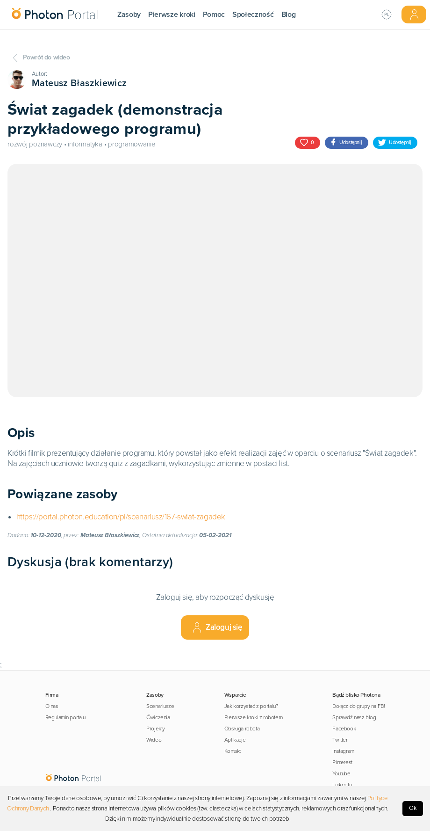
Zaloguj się (217, 627)
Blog (288, 14)
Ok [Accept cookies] (413, 808)
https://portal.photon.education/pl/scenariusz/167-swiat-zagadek (120, 517)
